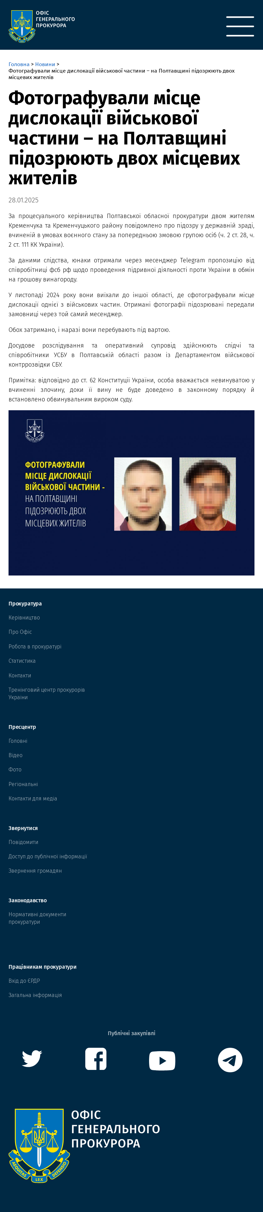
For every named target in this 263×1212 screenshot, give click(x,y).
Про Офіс (20, 632)
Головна (19, 64)
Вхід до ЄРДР (24, 981)
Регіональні (23, 784)
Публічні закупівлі (132, 1033)
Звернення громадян (35, 871)
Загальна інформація (35, 995)
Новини (45, 64)
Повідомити (23, 842)
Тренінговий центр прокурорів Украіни (47, 694)
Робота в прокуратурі (35, 646)
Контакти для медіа (33, 798)
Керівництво (24, 617)
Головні (18, 741)
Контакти (20, 675)
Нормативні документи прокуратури (37, 918)
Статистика (22, 661)
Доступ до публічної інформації (48, 856)
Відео (16, 755)
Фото (15, 769)
